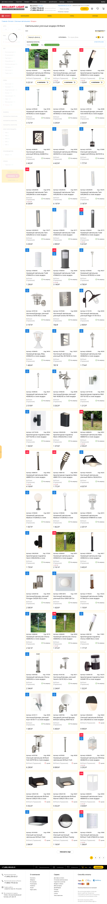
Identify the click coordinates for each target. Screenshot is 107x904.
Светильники (10, 39)
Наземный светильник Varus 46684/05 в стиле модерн (91, 797)
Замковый (9, 87)
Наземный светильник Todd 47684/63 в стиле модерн (64, 274)
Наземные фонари (11, 64)
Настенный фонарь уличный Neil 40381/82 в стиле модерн (64, 74)
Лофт (8, 99)
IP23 (7, 135)
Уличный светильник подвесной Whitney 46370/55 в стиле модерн (92, 153)
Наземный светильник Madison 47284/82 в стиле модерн (36, 516)
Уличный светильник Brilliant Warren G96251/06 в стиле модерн (37, 797)
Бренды (62, 2)
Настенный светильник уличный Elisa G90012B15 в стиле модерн (63, 597)
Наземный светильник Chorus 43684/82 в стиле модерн (64, 638)
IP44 (7, 138)
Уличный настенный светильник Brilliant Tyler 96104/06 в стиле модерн (35, 836)
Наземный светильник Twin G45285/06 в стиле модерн (64, 193)
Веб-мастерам (58, 885)
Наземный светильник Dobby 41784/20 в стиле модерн (91, 597)
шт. (85, 867)
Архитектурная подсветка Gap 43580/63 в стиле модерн (91, 74)
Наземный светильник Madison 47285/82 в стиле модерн (63, 516)
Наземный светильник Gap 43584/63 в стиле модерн (63, 557)
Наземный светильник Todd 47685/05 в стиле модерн (64, 234)
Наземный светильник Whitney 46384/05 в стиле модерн (92, 759)
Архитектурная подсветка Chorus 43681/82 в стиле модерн (90, 638)
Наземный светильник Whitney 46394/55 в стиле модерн (38, 74)
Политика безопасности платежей (87, 887)
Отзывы (34, 2)
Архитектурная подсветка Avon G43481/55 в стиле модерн (92, 678)
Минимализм (10, 102)
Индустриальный (11, 90)
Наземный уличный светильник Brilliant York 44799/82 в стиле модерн (62, 759)
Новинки (32, 885)
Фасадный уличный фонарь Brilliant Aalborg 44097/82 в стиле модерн (64, 718)
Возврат (26, 2)
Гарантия (19, 2)
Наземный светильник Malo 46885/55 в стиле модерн (37, 476)
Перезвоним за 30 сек (64, 5)
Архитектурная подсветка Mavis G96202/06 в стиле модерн (63, 436)
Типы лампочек (58, 895)
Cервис (57, 874)
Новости (56, 891)
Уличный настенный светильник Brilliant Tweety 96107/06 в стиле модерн (63, 836)
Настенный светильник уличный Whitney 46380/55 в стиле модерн (37, 153)
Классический (10, 96)
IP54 (7, 141)
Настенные (9, 70)
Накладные (9, 67)
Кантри (8, 93)
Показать (13, 176)
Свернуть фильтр (34, 37)
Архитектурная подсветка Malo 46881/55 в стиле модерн (65, 476)
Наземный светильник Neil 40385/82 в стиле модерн (36, 395)
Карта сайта (33, 889)
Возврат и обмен (58, 884)
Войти (103, 2)
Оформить (98, 867)
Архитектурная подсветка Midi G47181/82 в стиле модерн (92, 395)
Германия (9, 164)
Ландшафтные (10, 61)
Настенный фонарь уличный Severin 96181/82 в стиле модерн (64, 678)
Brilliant (8, 154)
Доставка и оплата (7, 2)
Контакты (70, 2)
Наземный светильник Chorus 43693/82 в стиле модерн (37, 678)
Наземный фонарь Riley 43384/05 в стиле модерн (35, 355)
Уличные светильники (22, 21)
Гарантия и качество (59, 882)
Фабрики (32, 880)
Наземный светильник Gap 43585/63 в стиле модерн (90, 557)
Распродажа (33, 884)
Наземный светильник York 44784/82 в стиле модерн (63, 112)
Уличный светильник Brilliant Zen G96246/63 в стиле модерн (92, 718)
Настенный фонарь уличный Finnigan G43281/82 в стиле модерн (37, 597)
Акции (32, 887)
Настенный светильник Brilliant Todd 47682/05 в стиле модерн (92, 836)
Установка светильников (61, 880)
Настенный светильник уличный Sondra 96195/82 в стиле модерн (63, 314)
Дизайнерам (53, 2)
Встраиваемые (10, 55)
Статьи (56, 893)
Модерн (34, 45)
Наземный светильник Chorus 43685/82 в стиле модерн (37, 638)
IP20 (7, 132)
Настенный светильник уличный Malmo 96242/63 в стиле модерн (90, 476)
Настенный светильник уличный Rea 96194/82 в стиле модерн (65, 355)
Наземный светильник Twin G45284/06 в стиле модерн (37, 193)
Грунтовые (8, 58)
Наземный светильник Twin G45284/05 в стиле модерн (91, 193)
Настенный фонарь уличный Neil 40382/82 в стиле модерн (64, 395)
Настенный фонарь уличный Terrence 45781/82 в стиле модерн (37, 314)
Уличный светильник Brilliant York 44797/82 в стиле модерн (37, 759)
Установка (43, 2)
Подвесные (9, 73)
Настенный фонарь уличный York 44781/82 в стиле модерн (91, 112)
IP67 (7, 144)
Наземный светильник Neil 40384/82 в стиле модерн (90, 355)
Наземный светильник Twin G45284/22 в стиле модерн (37, 234)
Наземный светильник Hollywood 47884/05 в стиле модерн (91, 516)
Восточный (9, 84)
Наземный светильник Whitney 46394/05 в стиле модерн (65, 153)
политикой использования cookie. (88, 896)
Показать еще (65, 852)
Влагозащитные (10, 52)
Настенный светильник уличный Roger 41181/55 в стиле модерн (90, 314)
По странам (33, 882)
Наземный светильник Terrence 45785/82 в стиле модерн (90, 274)
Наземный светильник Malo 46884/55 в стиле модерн (91, 436)
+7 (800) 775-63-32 (43, 8)
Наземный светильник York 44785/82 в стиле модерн (36, 112)
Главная (4, 21)
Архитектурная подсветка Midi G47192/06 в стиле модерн (38, 436)
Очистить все (99, 42)
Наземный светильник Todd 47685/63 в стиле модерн (91, 234)
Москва (40, 6)
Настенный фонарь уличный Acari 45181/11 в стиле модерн (38, 718)
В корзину (42, 82)
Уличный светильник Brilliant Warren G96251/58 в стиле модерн (64, 797)
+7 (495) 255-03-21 (43, 10)
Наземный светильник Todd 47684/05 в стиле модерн (37, 274)
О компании (35, 874)
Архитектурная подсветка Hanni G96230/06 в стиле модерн (36, 557)
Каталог (6, 16)
